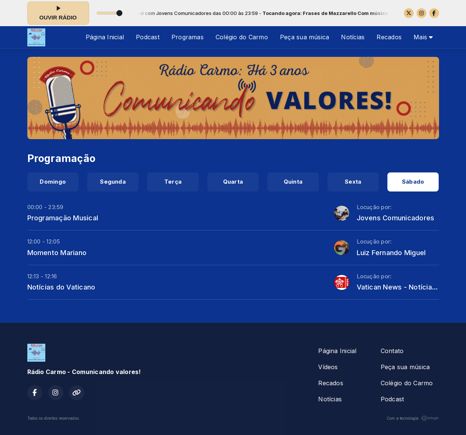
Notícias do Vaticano (61, 287)
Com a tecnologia (413, 418)
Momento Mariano (57, 252)
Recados (389, 37)
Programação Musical (62, 218)
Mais (423, 37)
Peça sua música (304, 37)
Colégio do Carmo (242, 37)
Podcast (147, 37)
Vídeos (328, 367)
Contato (392, 351)
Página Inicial (105, 37)
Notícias (353, 37)
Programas (187, 37)
